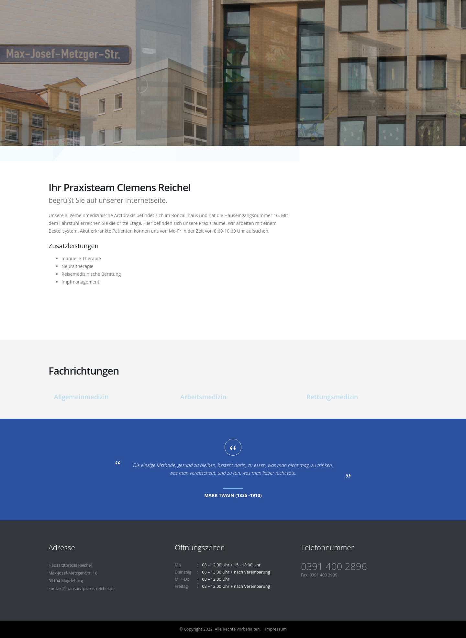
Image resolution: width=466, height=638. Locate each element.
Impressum (276, 629)
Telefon (328, 140)
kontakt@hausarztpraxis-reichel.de (82, 588)
